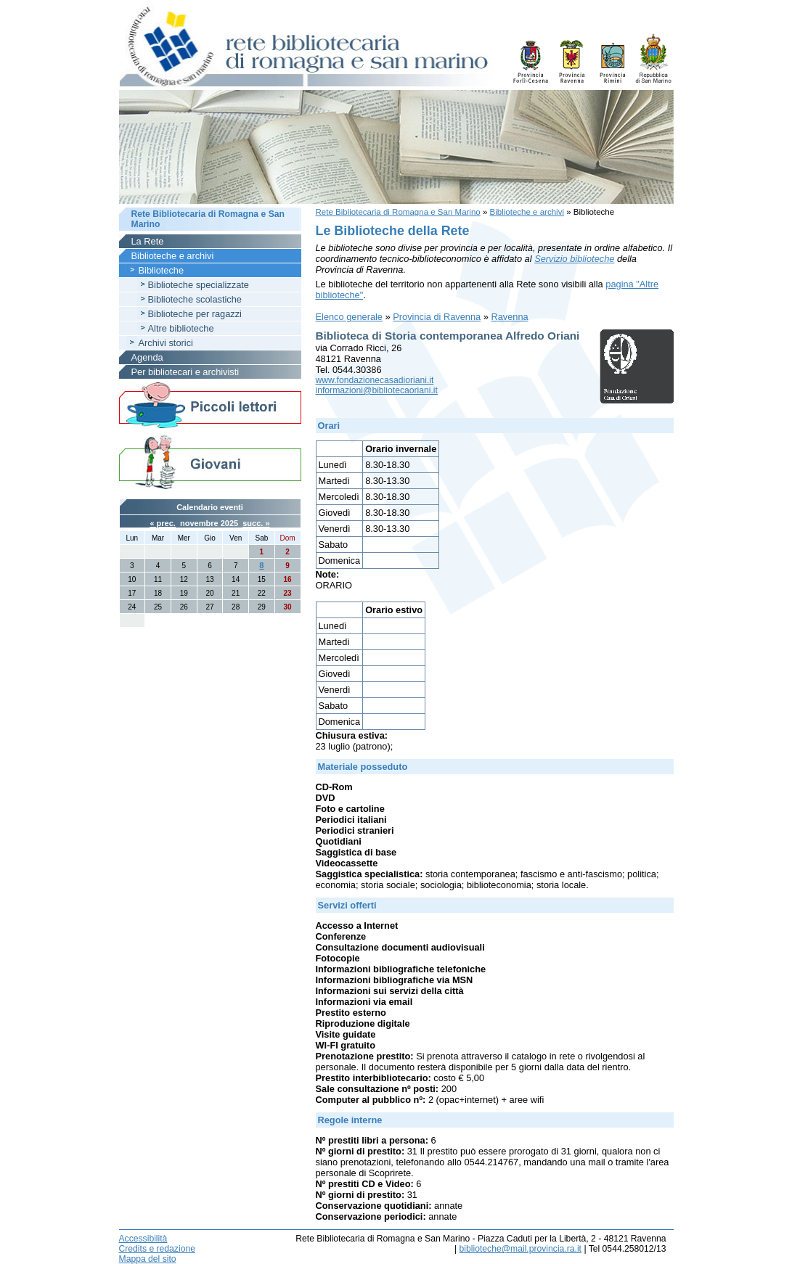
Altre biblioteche (181, 328)
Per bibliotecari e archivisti (185, 371)
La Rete (147, 241)
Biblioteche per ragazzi (195, 313)
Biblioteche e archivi (527, 212)
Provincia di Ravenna (437, 316)
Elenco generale (349, 316)
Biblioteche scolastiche (195, 299)
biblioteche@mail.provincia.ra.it (520, 1249)
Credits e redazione (157, 1249)
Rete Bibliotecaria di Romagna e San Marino (398, 212)
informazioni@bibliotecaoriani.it (377, 390)
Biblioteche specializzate (198, 284)
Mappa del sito (147, 1259)
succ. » (255, 523)
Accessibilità (143, 1239)
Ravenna (509, 316)
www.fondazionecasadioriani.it (375, 380)
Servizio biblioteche (574, 258)
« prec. (162, 523)
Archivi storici (166, 342)
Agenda (147, 357)
